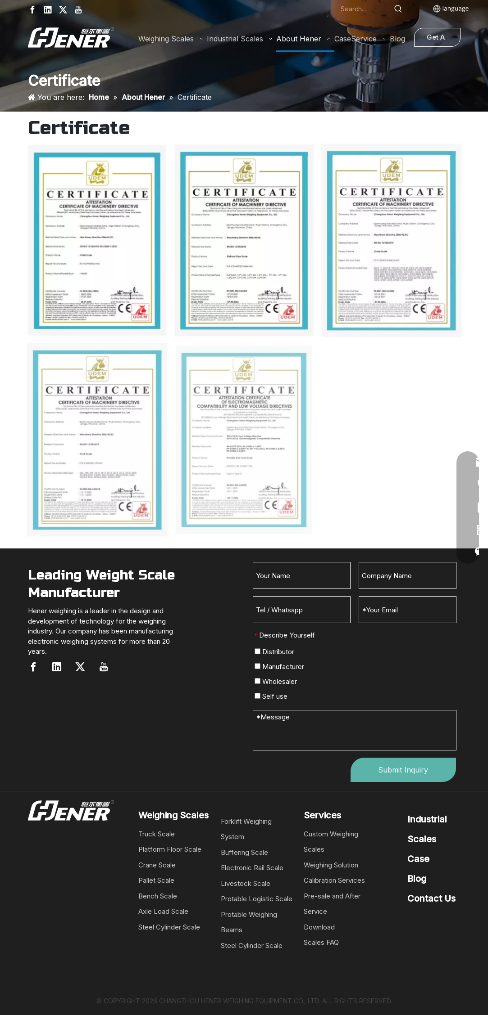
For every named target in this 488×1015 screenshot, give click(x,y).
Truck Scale (156, 834)
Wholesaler (276, 681)
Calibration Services (334, 880)
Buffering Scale (244, 852)
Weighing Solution (331, 865)
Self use (271, 696)
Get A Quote (437, 40)
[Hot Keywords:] (398, 9)
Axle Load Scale (163, 911)
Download (319, 927)
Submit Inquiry (403, 769)
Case (418, 858)
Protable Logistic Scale (256, 898)
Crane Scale (157, 865)
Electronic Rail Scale (252, 867)
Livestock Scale (245, 883)
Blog (416, 878)
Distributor (274, 651)
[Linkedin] (47, 9)
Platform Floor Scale (169, 849)
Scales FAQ (321, 942)
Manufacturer (279, 666)
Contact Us (431, 898)
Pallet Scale (156, 880)
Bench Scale (157, 896)
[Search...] (366, 9)
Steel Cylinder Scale (169, 927)
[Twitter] (63, 9)
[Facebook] (32, 9)
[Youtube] (78, 9)
